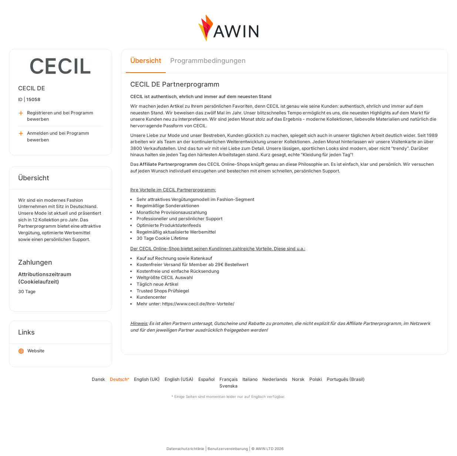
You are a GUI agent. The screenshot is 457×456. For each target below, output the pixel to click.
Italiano (250, 379)
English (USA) (179, 379)
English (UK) (147, 379)
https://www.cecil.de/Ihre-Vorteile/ (198, 303)
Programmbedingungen (208, 60)
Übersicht (145, 60)
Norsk (298, 379)
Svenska (228, 386)
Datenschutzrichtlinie (185, 448)
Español (206, 379)
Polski (315, 379)
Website (31, 351)
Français (228, 379)
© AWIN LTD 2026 (267, 448)
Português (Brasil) (346, 379)
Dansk (98, 379)
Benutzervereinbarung (228, 448)
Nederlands (274, 379)
